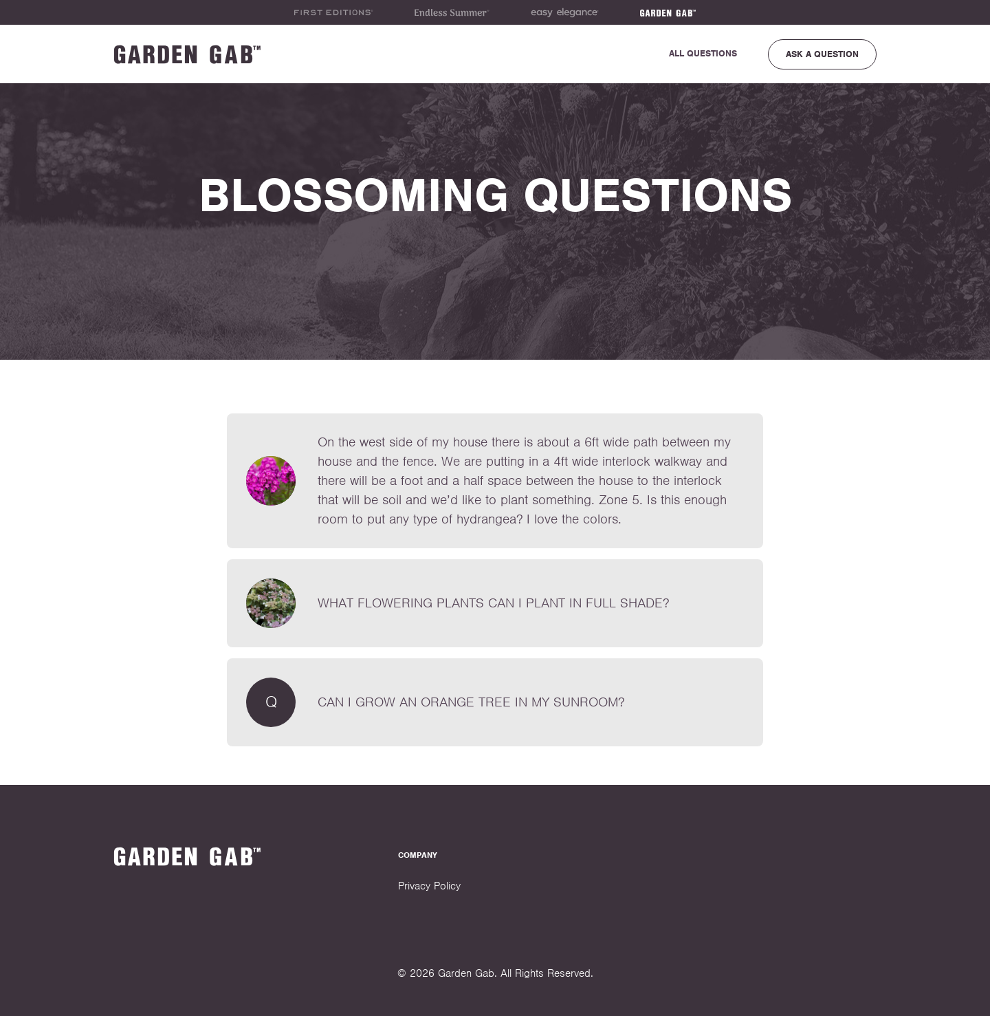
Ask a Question (822, 54)
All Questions (703, 53)
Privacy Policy (429, 886)
